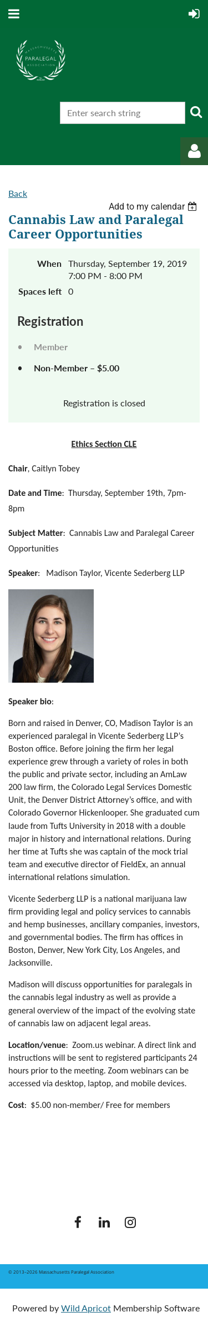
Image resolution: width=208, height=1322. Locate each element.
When (49, 263)
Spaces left (40, 291)
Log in (194, 151)
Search (196, 112)
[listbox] (154, 206)
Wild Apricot (86, 1308)
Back (17, 193)
